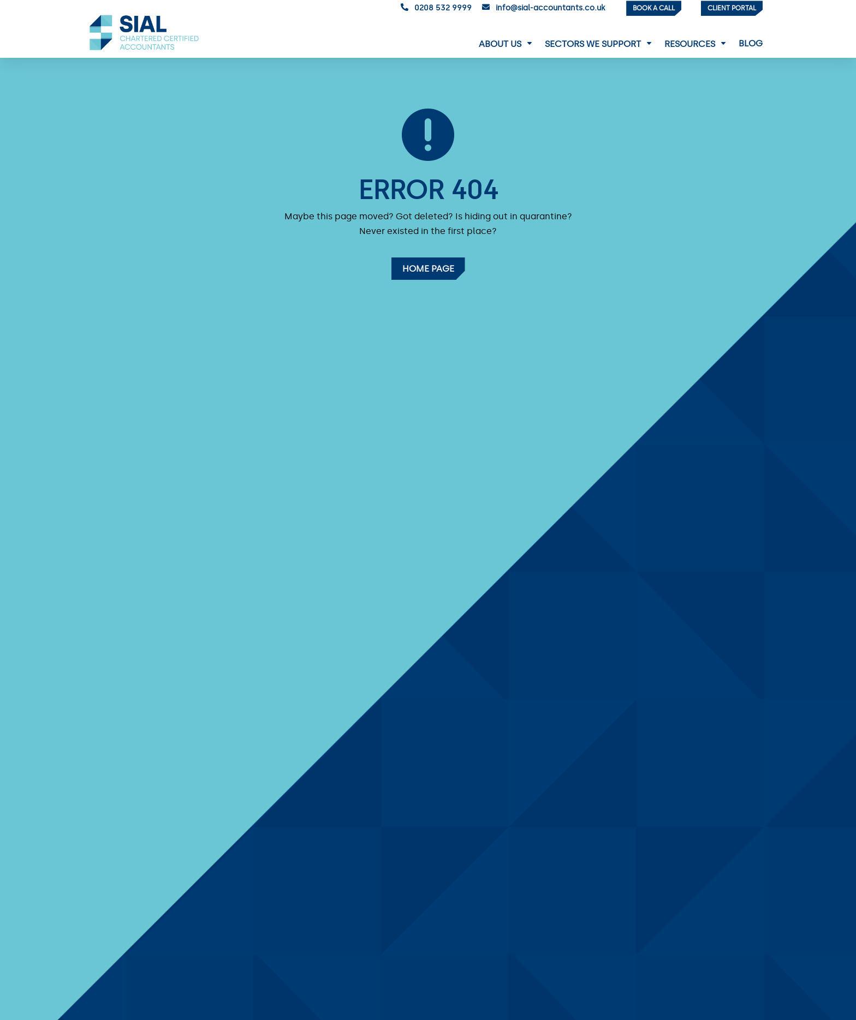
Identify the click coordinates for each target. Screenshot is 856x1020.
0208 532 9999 (443, 8)
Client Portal (732, 8)
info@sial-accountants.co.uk (550, 8)
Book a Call (654, 8)
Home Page (428, 268)
